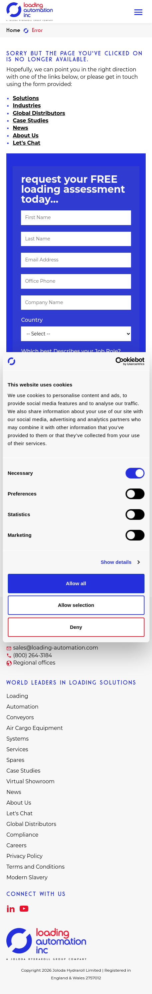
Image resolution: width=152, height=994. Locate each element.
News (20, 128)
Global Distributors (39, 113)
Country (32, 320)
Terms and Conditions (35, 867)
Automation (22, 707)
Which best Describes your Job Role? (71, 351)
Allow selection (76, 605)
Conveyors (20, 717)
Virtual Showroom (30, 781)
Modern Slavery (27, 877)
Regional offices (34, 663)
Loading (17, 696)
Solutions (26, 98)
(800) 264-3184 (32, 655)
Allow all (76, 583)
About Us (25, 135)
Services (17, 749)
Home (13, 30)
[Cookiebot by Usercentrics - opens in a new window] (115, 361)
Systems (17, 739)
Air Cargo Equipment (34, 728)
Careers (16, 845)
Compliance (22, 835)
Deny (76, 627)
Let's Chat (26, 143)
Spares (15, 760)
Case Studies (30, 120)
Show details (116, 562)
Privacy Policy (24, 856)
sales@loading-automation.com (55, 648)
